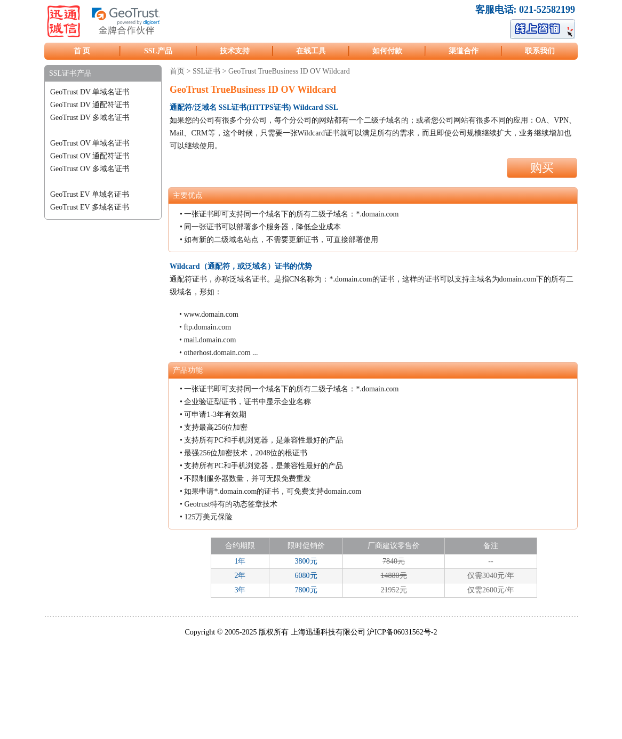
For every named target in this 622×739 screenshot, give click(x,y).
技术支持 (235, 51)
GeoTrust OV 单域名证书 (90, 143)
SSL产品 (158, 51)
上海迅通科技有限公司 (328, 632)
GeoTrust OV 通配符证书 (90, 156)
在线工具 (311, 51)
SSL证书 (206, 71)
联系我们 (540, 51)
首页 (177, 71)
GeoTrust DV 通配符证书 (90, 105)
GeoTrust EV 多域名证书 (89, 207)
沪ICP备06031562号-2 (402, 632)
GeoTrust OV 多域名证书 (90, 169)
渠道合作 (464, 51)
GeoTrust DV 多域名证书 (90, 118)
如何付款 (387, 51)
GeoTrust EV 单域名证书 (89, 194)
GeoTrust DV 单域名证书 (90, 92)
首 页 (82, 51)
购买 (542, 167)
